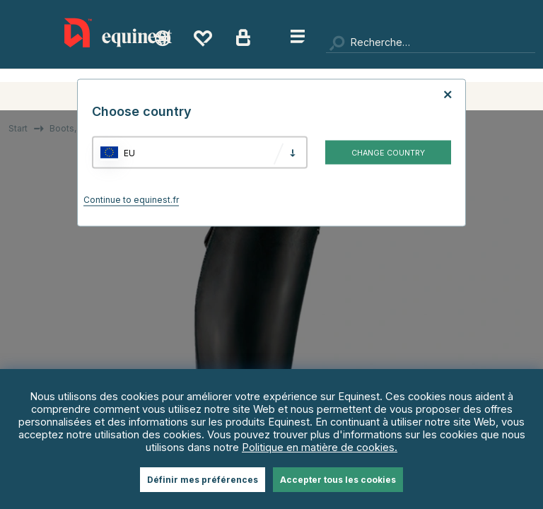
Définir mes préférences (202, 479)
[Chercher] (430, 42)
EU (129, 152)
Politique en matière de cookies (318, 447)
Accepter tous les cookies (338, 479)
